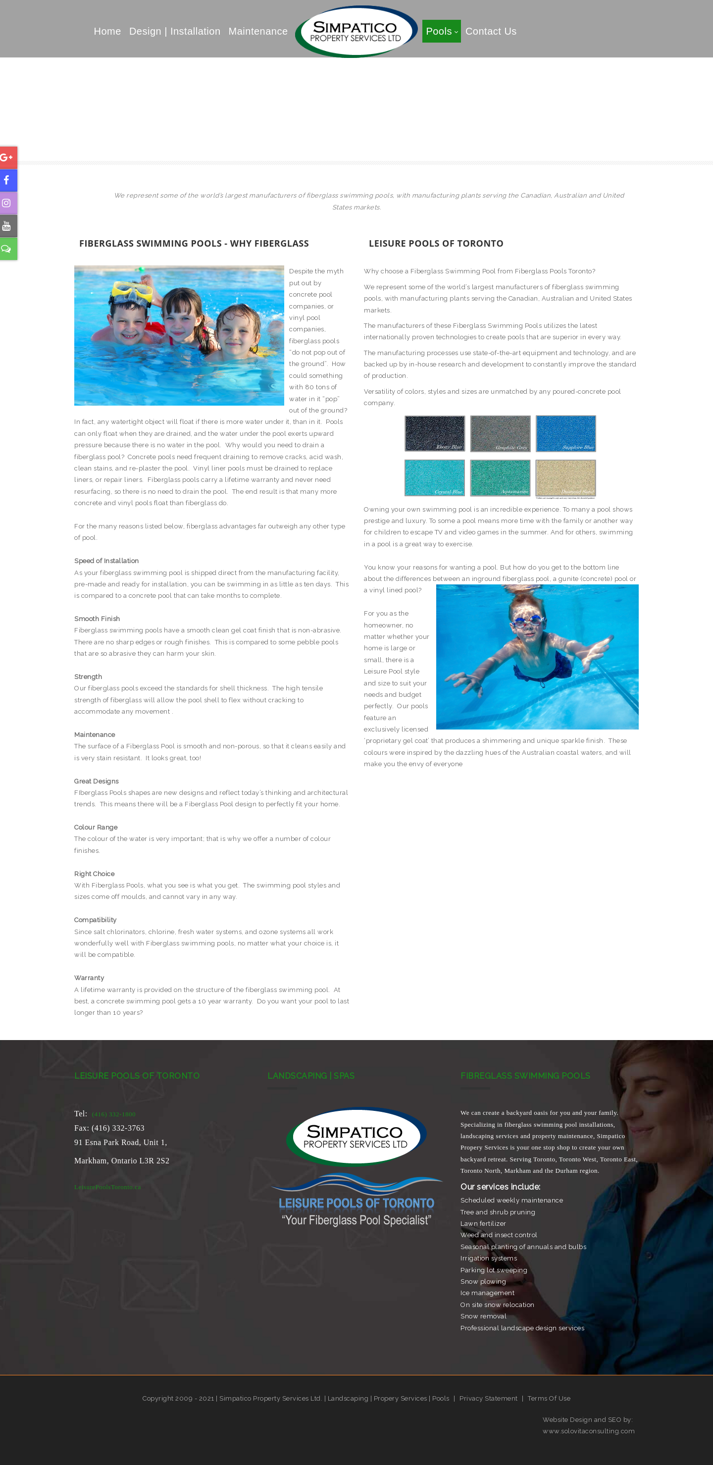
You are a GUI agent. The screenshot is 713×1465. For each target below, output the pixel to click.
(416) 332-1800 (114, 1114)
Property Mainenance (539, 146)
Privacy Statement (488, 1398)
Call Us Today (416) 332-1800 (188, 146)
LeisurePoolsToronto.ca (107, 1187)
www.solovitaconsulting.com (589, 1431)
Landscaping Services (433, 146)
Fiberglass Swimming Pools (317, 146)
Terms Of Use (549, 1398)
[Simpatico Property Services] (356, 31)
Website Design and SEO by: (588, 1419)
